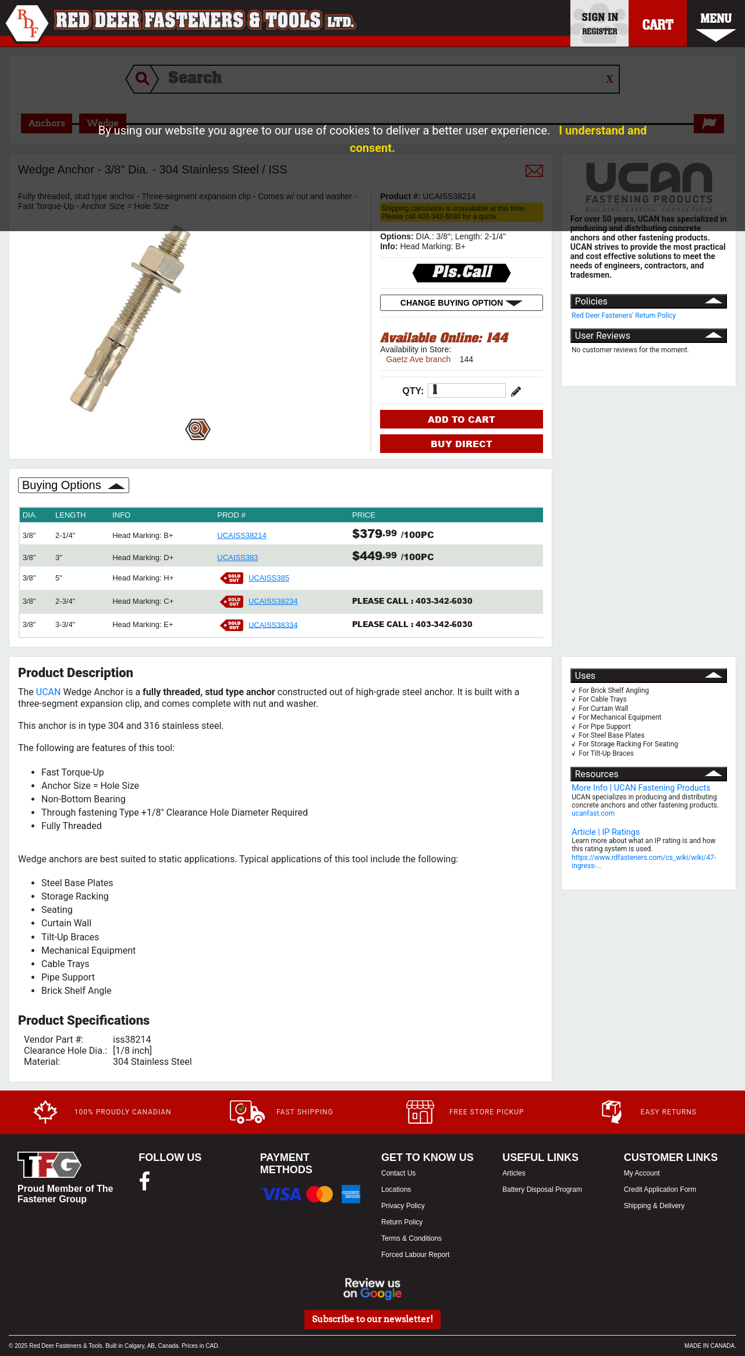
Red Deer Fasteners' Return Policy (624, 315)
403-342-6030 (444, 601)
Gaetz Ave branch (418, 359)
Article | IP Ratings (606, 832)
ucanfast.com (593, 813)
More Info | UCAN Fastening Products (641, 788)
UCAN (48, 692)
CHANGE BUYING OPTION (461, 302)
